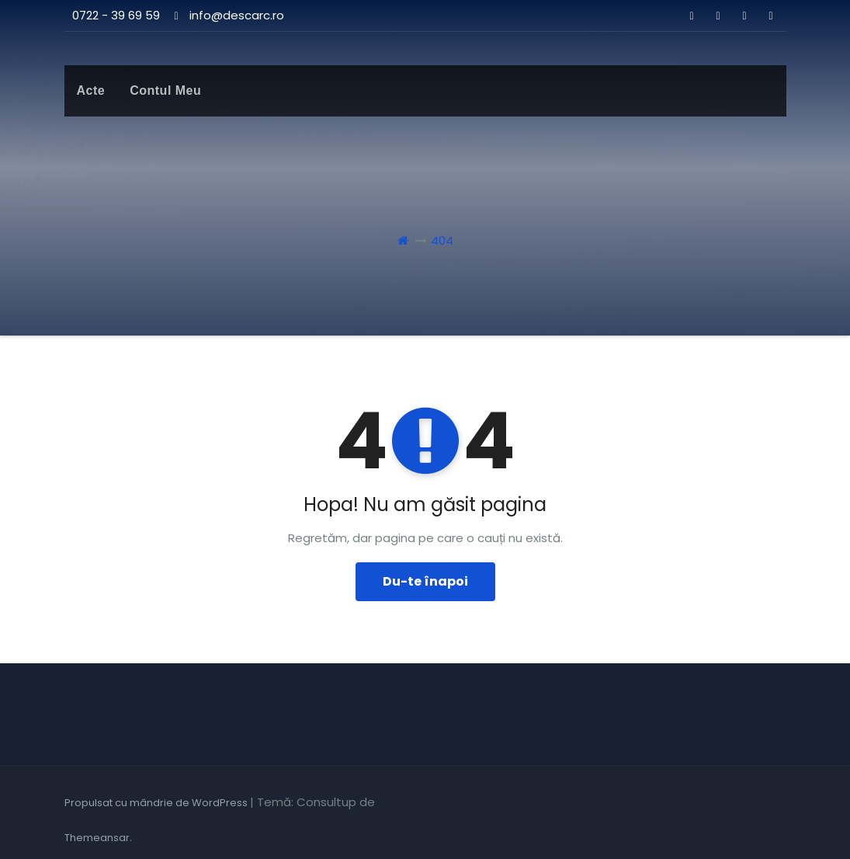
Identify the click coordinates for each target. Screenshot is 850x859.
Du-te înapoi (425, 581)
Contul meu (165, 90)
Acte (91, 90)
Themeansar (97, 837)
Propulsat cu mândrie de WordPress (157, 802)
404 (442, 240)
